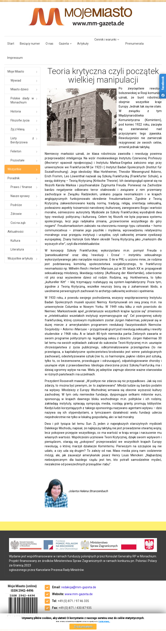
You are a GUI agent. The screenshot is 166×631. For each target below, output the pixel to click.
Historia (16, 111)
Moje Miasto (16, 71)
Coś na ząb (18, 222)
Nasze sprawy (20, 196)
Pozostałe (18, 160)
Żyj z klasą (18, 129)
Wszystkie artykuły (20, 258)
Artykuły (83, 43)
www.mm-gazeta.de (79, 594)
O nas (49, 43)
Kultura (15, 240)
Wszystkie (14, 169)
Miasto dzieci (19, 89)
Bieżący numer (30, 43)
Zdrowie (16, 213)
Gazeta (64, 43)
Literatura (17, 249)
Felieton (16, 151)
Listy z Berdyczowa (22, 140)
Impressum (15, 57)
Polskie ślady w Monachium (22, 100)
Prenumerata (134, 43)
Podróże (16, 205)
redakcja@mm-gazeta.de (78, 587)
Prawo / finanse (21, 187)
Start (10, 43)
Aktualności (15, 231)
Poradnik (14, 178)
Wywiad (16, 80)
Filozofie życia (20, 120)
